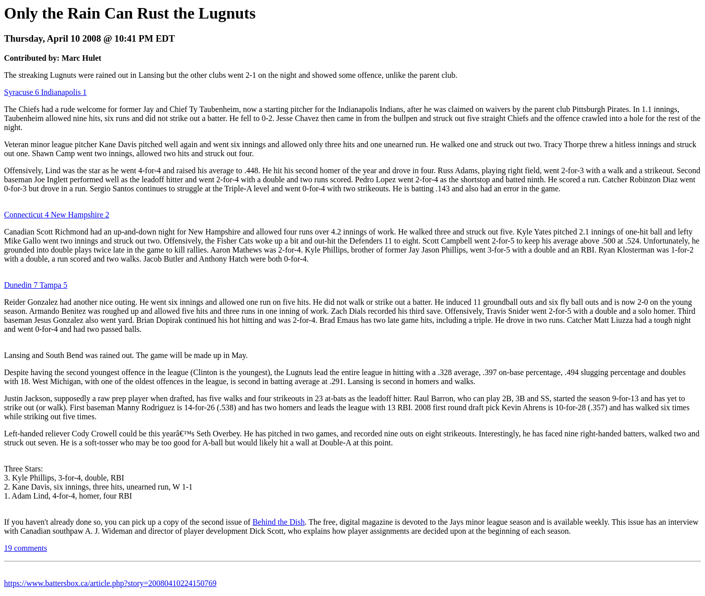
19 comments (25, 548)
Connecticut (23, 214)
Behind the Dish (278, 522)
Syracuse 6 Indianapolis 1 (45, 92)
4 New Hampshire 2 (76, 214)
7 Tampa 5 (49, 285)
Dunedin (18, 285)
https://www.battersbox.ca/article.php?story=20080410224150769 (110, 583)
